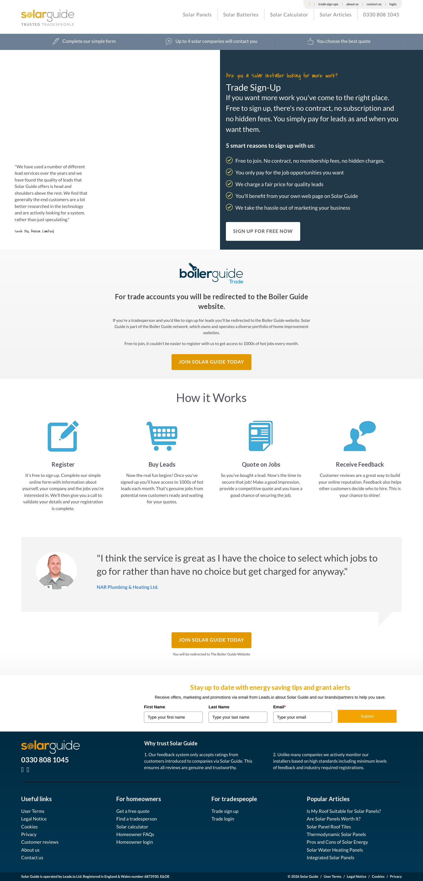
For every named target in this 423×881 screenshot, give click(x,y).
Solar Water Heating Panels (335, 850)
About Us (352, 4)
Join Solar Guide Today (211, 362)
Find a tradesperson (136, 819)
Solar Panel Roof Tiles (329, 827)
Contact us (32, 857)
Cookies (29, 827)
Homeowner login (134, 842)
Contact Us (374, 4)
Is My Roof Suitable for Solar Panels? (344, 811)
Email (279, 707)
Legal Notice (34, 819)
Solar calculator (132, 827)
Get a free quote (133, 811)
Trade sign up (225, 811)
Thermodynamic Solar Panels (336, 834)
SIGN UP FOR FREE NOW (263, 231)
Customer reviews (39, 842)
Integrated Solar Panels (330, 857)
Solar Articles (336, 14)
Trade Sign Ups (328, 4)
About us (30, 850)
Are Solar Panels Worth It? (333, 819)
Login (393, 4)
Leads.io (69, 876)
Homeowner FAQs (135, 834)
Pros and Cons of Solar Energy (337, 842)
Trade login (223, 819)
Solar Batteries (240, 14)
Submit (367, 716)
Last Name (219, 707)
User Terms (32, 811)
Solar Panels (197, 14)
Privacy (28, 834)
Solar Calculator (289, 14)
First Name (154, 707)
